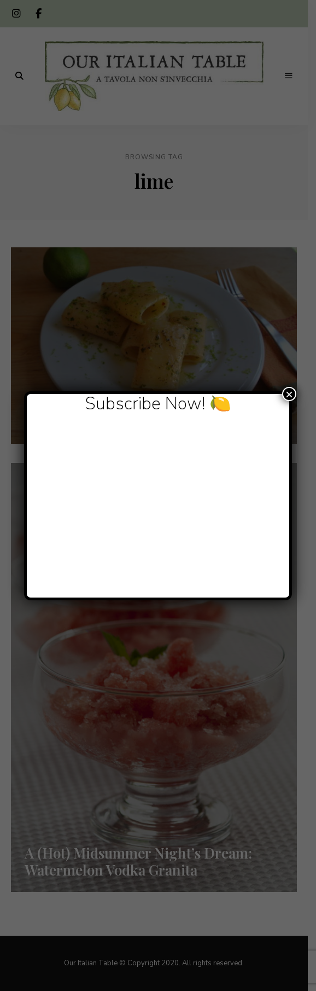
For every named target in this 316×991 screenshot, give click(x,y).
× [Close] (289, 394)
